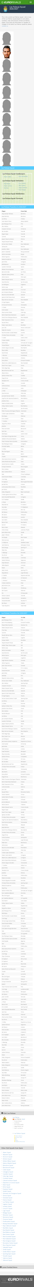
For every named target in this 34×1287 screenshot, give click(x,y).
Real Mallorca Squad (9, 1232)
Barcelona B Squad (8, 1167)
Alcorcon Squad (7, 1157)
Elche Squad (6, 1187)
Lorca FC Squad (7, 1208)
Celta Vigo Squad (8, 1176)
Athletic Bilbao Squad (9, 1161)
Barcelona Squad (8, 1165)
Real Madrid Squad (8, 1230)
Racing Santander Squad (10, 1223)
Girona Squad (7, 1195)
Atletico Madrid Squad (9, 1163)
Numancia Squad (8, 1217)
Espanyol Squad (7, 1189)
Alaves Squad (7, 1152)
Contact (4, 1281)
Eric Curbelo (22, 183)
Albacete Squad (7, 1154)
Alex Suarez (22, 185)
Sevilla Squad (7, 1249)
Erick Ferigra (22, 190)
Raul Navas (7, 183)
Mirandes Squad (8, 1215)
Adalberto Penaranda (20, 1141)
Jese (16, 1138)
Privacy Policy (4, 1279)
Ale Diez (6, 188)
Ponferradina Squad (9, 1221)
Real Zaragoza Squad (9, 1241)
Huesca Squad (7, 1200)
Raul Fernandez (23, 176)
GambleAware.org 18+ (6, 1282)
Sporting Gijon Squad (9, 1254)
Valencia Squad (7, 1258)
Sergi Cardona (23, 187)
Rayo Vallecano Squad (9, 1226)
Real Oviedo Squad (8, 1234)
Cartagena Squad (8, 1172)
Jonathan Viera (18, 1137)
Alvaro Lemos (8, 186)
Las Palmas (16, 1117)
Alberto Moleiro (18, 1136)
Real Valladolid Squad (9, 1239)
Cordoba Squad (7, 1178)
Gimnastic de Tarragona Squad (12, 1193)
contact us (5, 26)
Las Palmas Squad (19, 1133)
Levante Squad (7, 1206)
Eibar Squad (6, 1185)
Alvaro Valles (7, 177)
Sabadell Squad (7, 1247)
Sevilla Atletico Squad (9, 1251)
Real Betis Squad (8, 1228)
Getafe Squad (7, 1191)
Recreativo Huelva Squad (10, 1243)
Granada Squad (7, 1198)
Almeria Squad (7, 1159)
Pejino (16, 1140)
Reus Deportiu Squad (9, 1245)
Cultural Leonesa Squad (10, 1180)
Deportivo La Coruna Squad (11, 1182)
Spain (23, 1119)
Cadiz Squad (6, 1170)
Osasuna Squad (7, 1219)
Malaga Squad (7, 1213)
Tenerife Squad (7, 1256)
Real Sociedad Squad (9, 1236)
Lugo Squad (6, 1211)
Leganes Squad (7, 1204)
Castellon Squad (8, 1174)
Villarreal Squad (7, 1260)
